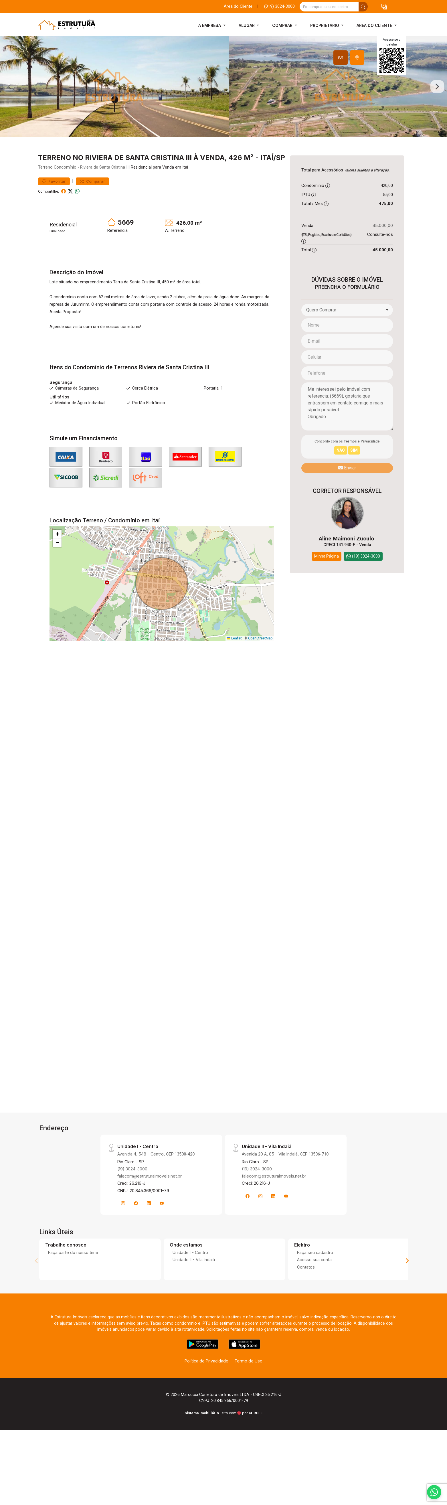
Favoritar (54, 223)
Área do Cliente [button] (375, 25)
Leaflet (234, 680)
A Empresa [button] (210, 25)
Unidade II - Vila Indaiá (194, 1301)
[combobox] (347, 351)
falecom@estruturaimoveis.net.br (149, 1217)
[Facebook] (136, 1245)
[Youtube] (161, 1245)
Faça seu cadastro (315, 1294)
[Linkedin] (149, 1245)
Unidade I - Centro (190, 1294)
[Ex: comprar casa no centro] (329, 6)
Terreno (45, 209)
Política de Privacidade (206, 1402)
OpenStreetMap (260, 680)
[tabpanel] (223, 107)
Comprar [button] (283, 25)
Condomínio (65, 209)
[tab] (340, 57)
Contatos (306, 1308)
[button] (384, 7)
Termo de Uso (248, 1402)
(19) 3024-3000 (132, 1210)
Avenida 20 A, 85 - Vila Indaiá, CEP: (285, 1195)
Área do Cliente (238, 6)
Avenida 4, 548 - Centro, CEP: (156, 1195)
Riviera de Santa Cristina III (105, 209)
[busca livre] (363, 6)
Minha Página (326, 598)
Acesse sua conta (314, 1301)
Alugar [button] (247, 25)
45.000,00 (383, 267)
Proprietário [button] (325, 25)
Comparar (92, 223)
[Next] (407, 1302)
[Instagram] (123, 1245)
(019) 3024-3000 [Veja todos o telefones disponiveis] (279, 6)
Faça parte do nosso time (73, 1294)
